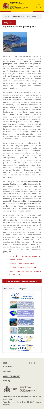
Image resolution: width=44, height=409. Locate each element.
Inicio (5, 362)
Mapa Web (7, 371)
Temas (33, 16)
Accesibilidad (8, 366)
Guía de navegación (11, 376)
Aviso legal (7, 380)
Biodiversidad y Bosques (20, 16)
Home (6, 16)
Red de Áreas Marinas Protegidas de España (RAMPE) (24, 257)
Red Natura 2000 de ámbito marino (22, 267)
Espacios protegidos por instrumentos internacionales (24, 272)
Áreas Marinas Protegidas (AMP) (21, 263)
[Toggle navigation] (38, 5)
